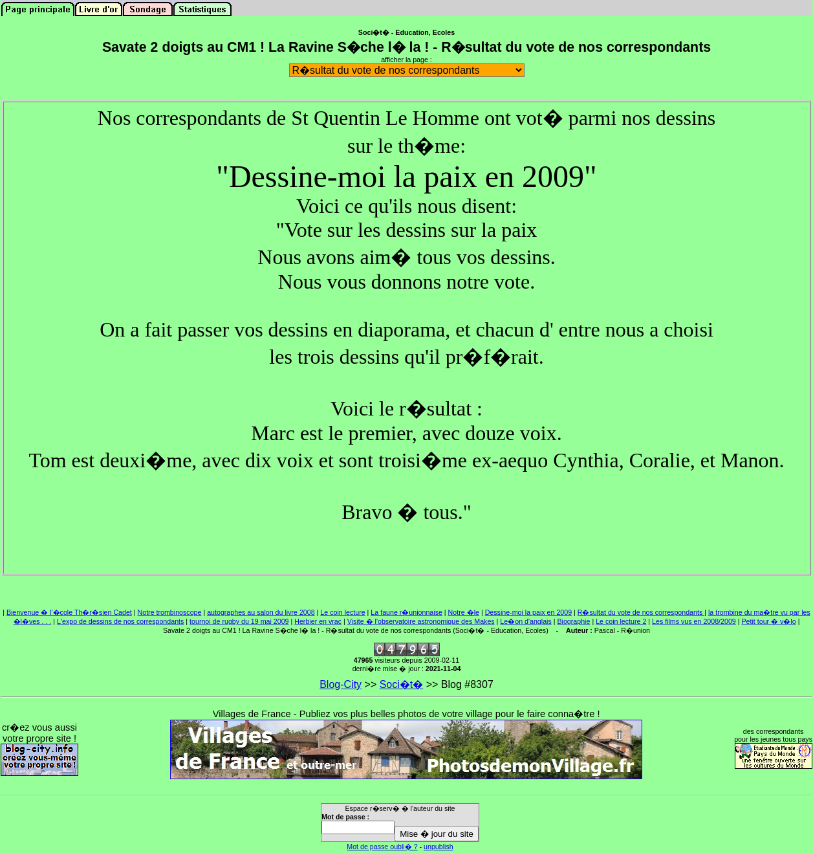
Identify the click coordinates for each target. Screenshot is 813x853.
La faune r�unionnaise (406, 612)
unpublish (438, 846)
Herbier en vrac (317, 621)
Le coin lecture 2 (621, 621)
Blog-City (341, 684)
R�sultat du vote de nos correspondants (641, 612)
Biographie (573, 621)
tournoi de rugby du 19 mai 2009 (239, 621)
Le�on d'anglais (525, 621)
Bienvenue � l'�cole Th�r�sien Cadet (69, 612)
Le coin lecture (342, 612)
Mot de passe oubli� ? (382, 846)
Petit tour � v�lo (768, 621)
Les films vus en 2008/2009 (694, 621)
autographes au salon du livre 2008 (260, 612)
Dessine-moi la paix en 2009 (528, 612)
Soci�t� (402, 684)
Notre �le (463, 612)
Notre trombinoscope (170, 612)
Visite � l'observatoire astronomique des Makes (421, 621)
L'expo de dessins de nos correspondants (120, 621)
